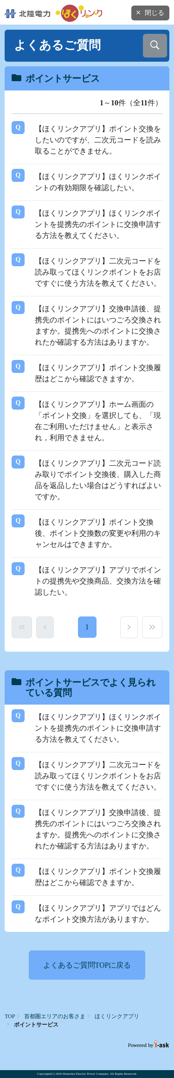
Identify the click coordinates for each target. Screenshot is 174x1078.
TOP (10, 1016)
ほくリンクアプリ (117, 1016)
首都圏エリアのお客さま (54, 1016)
